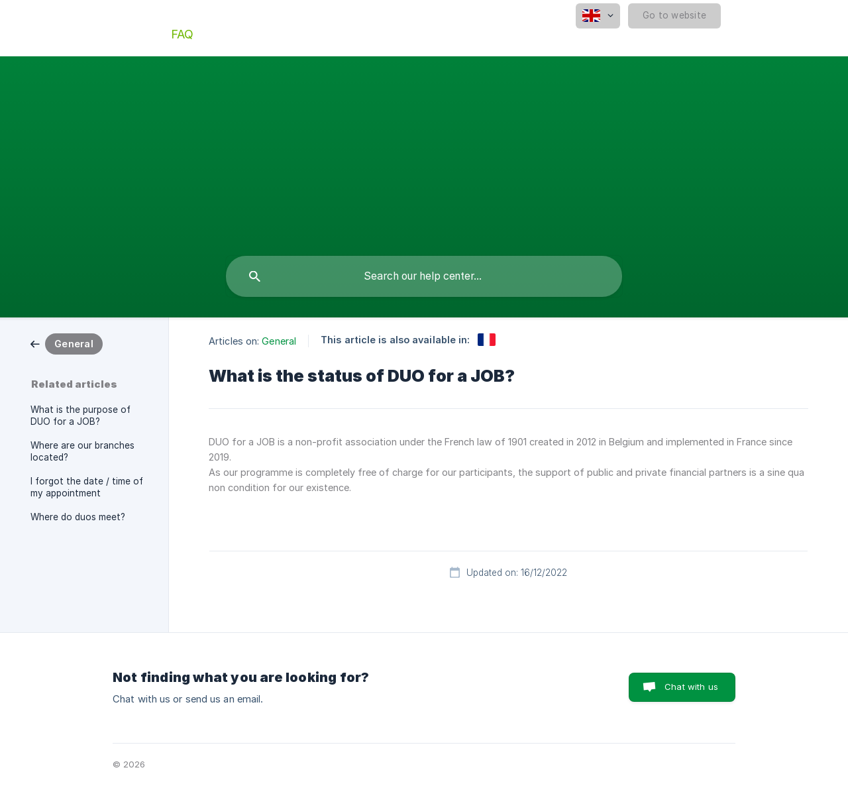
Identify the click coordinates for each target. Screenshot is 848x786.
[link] (66, 343)
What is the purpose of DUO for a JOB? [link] (80, 415)
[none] (598, 15)
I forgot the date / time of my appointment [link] (86, 487)
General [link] (279, 341)
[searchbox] (424, 276)
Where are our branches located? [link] (82, 451)
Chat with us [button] (691, 686)
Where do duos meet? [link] (77, 517)
